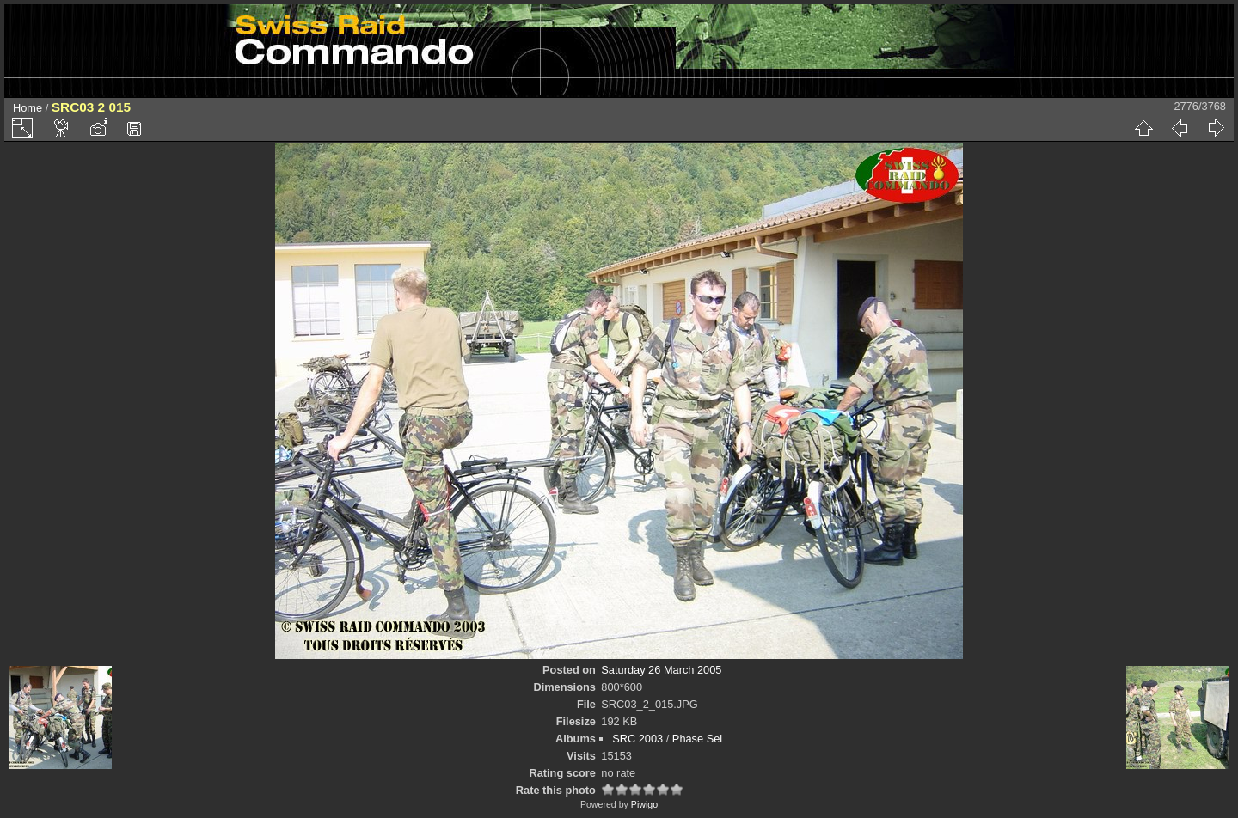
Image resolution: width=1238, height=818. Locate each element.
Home (27, 107)
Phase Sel (697, 738)
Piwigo (644, 804)
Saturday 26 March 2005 (661, 669)
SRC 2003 (637, 738)
